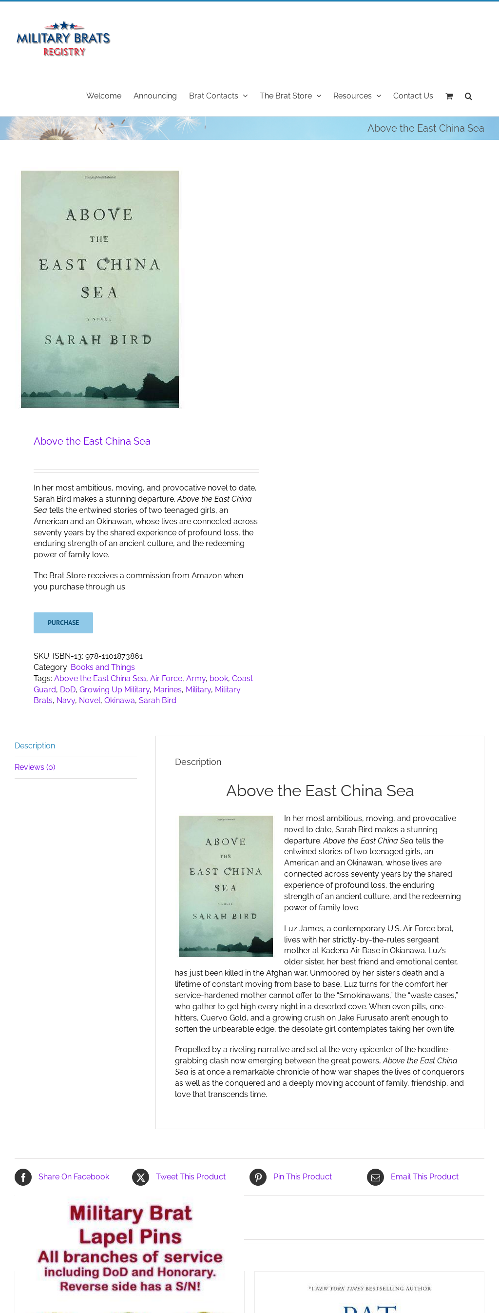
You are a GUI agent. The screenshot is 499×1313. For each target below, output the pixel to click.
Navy (66, 700)
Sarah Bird (157, 700)
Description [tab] (35, 745)
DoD (68, 689)
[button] (468, 95)
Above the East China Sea (100, 678)
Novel (89, 700)
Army (196, 678)
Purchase (63, 622)
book (219, 678)
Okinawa (119, 700)
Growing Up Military (114, 689)
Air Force (166, 678)
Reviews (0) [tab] (35, 767)
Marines (168, 689)
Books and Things (103, 667)
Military (198, 689)
